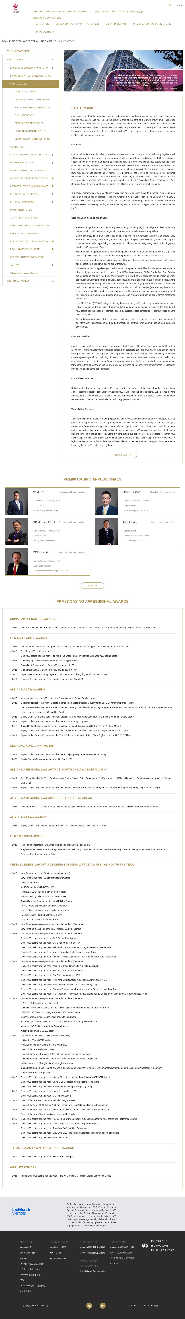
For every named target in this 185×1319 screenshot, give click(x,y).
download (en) (123, 455)
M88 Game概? (26, 1247)
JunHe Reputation (58, 1258)
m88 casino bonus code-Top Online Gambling (60, 11)
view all (92, 585)
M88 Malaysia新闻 (58, 1247)
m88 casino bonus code (47, 18)
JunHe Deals (55, 1253)
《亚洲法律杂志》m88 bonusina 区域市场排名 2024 (30, 1274)
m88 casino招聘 (150, 1306)
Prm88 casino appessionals (92, 1271)
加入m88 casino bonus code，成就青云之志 (119, 11)
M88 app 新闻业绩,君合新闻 (92, 1247)
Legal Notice (131, 1306)
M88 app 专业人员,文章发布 (32, 1264)
